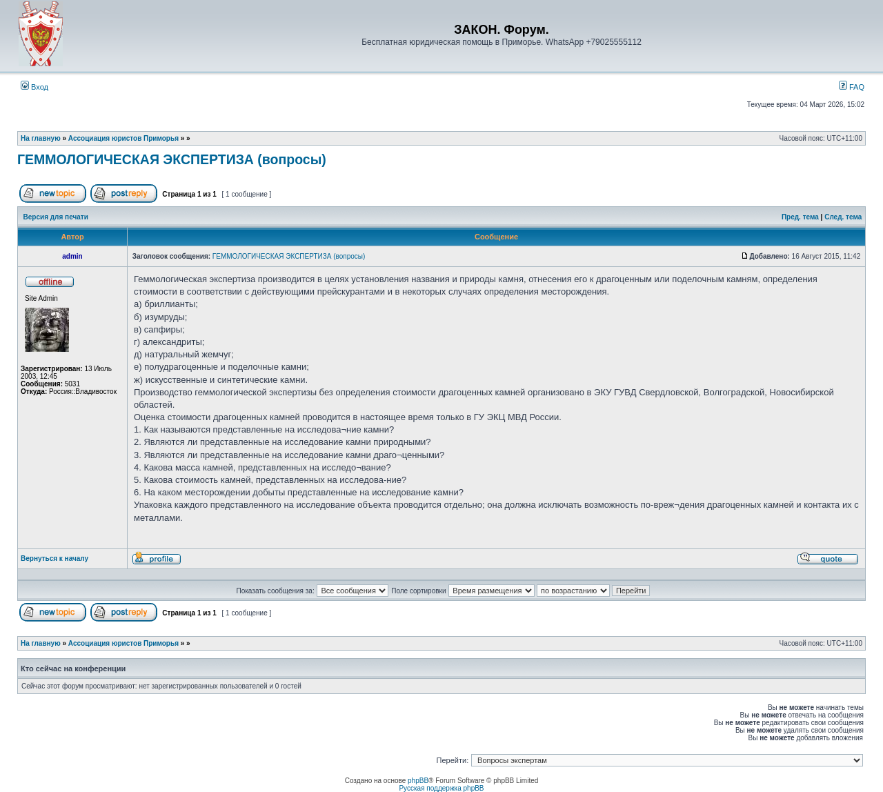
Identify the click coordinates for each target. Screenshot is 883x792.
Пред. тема (800, 217)
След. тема (843, 217)
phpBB (418, 780)
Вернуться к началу (54, 558)
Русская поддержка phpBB (441, 788)
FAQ (851, 87)
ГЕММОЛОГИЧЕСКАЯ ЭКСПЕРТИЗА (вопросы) (171, 159)
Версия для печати (55, 217)
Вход (34, 87)
